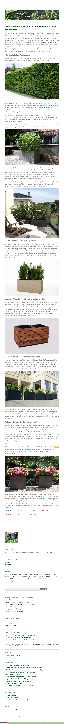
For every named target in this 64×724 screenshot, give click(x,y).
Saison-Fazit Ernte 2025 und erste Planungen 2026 (24, 635)
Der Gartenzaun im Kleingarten (14, 674)
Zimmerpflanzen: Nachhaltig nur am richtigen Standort (20, 672)
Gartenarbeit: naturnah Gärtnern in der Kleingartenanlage (21, 676)
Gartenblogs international (12, 697)
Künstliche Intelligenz (10, 578)
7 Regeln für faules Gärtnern (13, 600)
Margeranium (9, 639)
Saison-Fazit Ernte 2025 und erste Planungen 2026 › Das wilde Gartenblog (25, 644)
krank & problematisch (51, 576)
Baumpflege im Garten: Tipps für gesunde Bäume (19, 681)
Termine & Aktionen (37, 581)
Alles (6, 574)
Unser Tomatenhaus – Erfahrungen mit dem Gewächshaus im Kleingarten (25, 670)
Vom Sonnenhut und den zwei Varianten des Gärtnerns (20, 604)
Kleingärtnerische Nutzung (36, 576)
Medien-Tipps (21, 578)
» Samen (46, 4)
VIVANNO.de (28, 449)
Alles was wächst (13, 574)
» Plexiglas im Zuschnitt (12, 7)
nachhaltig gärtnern (31, 578)
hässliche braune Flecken (49, 107)
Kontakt (23, 4)
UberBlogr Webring (11, 625)
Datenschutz (14, 4)
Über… (39, 4)
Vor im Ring (9, 623)
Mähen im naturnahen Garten (14, 683)
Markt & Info (31, 4)
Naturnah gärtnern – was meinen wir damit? (17, 602)
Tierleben (46, 581)
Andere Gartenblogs (11, 695)
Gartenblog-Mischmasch (47, 552)
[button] (10, 510)
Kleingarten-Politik (22, 576)
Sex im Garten (20, 581)
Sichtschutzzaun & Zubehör (13, 655)
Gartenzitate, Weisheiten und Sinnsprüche (17, 606)
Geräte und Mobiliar (50, 574)
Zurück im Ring (10, 621)
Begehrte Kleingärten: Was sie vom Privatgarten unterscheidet (22, 679)
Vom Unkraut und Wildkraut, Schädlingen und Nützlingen (21, 685)
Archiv (6, 709)
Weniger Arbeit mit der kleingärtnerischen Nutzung (19, 609)
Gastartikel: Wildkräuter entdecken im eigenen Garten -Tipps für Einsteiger (25, 667)
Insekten (7, 576)
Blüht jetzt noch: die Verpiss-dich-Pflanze (25, 639)
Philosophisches (43, 578)
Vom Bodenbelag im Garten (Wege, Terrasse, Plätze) (19, 665)
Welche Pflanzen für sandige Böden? (15, 611)
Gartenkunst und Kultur (36, 574)
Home (7, 4)
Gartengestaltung (23, 574)
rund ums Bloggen (9, 581)
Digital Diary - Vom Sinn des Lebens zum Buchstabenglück (21, 700)
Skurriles (27, 581)
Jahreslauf (13, 576)
